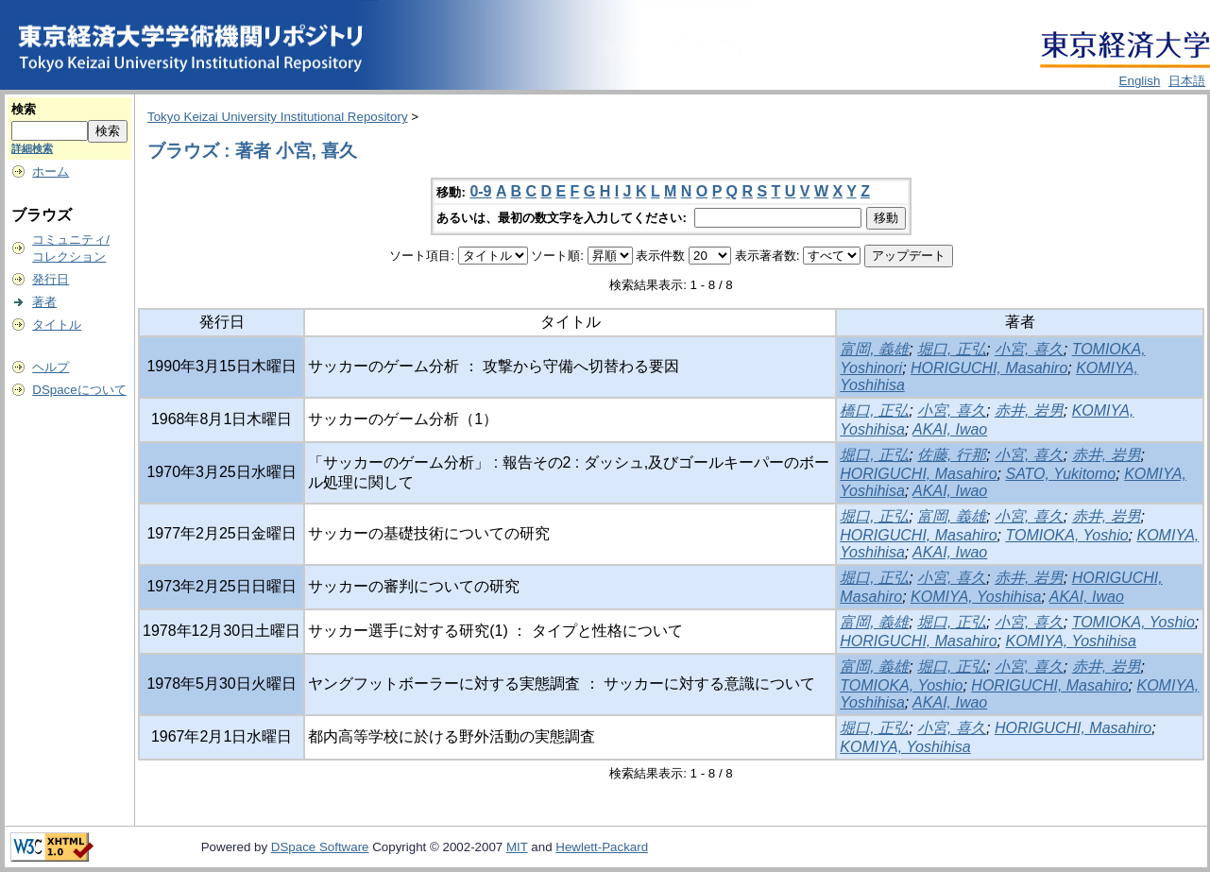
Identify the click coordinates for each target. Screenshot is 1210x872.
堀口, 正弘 (951, 349)
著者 (44, 302)
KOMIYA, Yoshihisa (976, 597)
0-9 (480, 191)
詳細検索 (32, 148)
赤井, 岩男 (1029, 410)
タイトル (56, 324)
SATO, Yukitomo (1060, 474)
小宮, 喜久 (1029, 349)
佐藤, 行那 (951, 455)
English (1140, 81)
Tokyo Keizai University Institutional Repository (277, 117)
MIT (517, 847)
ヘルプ (50, 367)
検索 (23, 109)
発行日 (50, 279)
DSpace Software (320, 847)
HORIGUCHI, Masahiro (989, 368)
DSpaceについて (79, 390)
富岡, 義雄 (874, 349)
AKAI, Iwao (949, 429)
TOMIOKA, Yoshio (1066, 535)
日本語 (1186, 81)
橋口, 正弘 (874, 410)
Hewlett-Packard (601, 847)
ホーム (50, 171)
